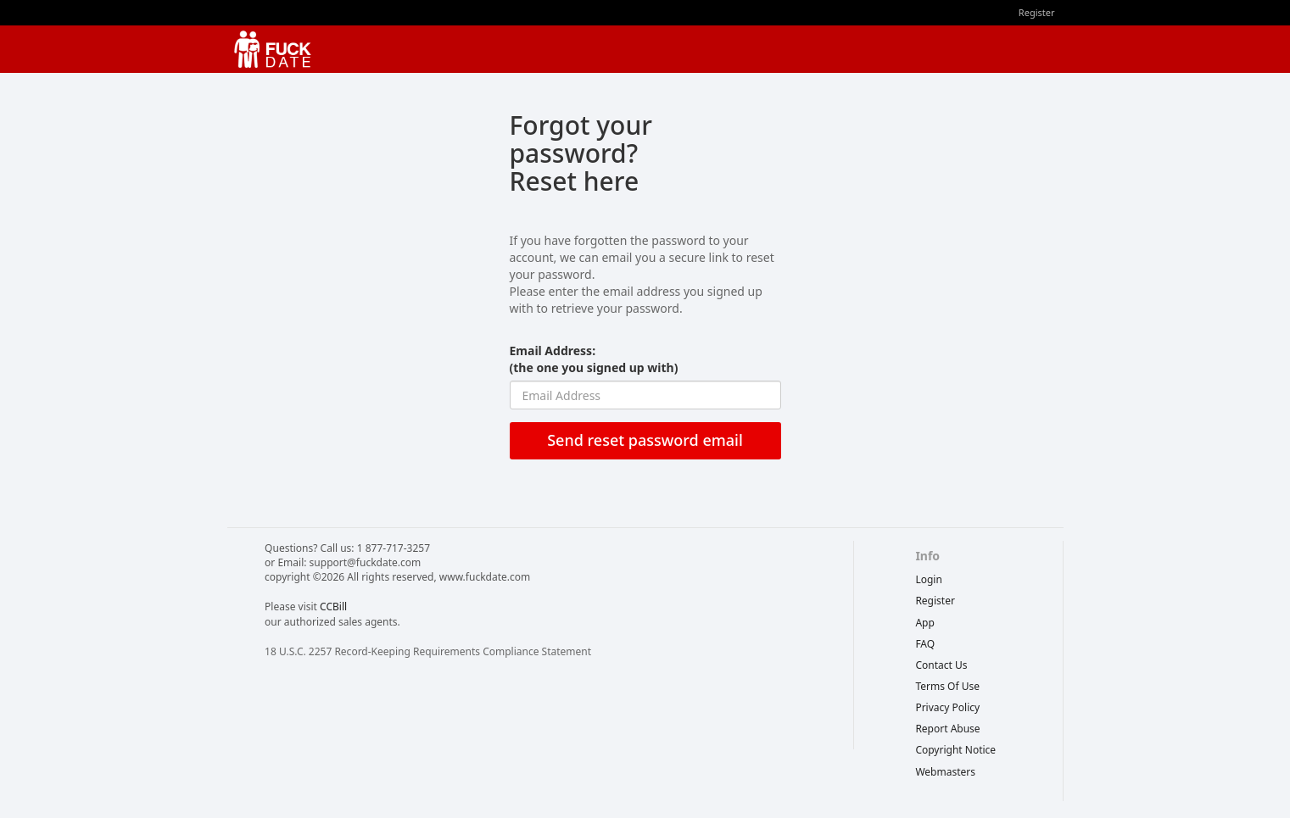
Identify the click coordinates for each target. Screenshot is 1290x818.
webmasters (945, 772)
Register (1037, 12)
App (924, 622)
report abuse (947, 728)
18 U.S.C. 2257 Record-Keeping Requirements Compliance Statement (428, 651)
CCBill (333, 606)
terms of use (947, 686)
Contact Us (941, 665)
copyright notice (955, 750)
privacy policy (947, 707)
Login (928, 579)
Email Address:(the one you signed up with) (594, 359)
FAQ (925, 644)
